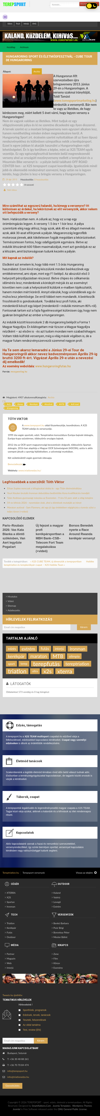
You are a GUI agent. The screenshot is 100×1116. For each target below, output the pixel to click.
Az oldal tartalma (31, 1024)
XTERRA (11, 892)
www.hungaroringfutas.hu (53, 366)
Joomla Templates (62, 1105)
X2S (9, 897)
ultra (35, 671)
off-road (75, 404)
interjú (59, 649)
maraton (38, 656)
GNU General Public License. (72, 1109)
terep (20, 404)
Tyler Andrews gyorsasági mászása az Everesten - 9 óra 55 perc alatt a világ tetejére (50, 497)
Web (9, 963)
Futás (9, 932)
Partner (10, 953)
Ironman (77, 648)
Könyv (56, 963)
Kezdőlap (11, 47)
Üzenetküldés (12, 1085)
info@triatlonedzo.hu (18, 1076)
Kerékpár (11, 927)
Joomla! (16, 1109)
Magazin (11, 958)
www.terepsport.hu (34, 425)
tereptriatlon (77, 663)
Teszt (18, 23)
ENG (34, 23)
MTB (62, 404)
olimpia (74, 656)
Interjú (26, 23)
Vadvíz (56, 897)
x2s (9, 404)
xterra (64, 671)
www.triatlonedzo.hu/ (29, 470)
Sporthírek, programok (34, 1010)
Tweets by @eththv (12, 995)
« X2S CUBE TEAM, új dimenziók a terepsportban (56, 561)
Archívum (24, 47)
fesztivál (49, 404)
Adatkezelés (14, 610)
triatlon (17, 671)
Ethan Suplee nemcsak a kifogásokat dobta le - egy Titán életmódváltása (44, 488)
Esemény (58, 967)
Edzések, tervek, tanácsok (36, 1015)
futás (45, 648)
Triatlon (10, 923)
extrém (28, 648)
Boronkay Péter (61, 932)
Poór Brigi (58, 927)
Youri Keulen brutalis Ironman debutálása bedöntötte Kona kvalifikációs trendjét (48, 493)
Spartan (11, 902)
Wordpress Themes (82, 1105)
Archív (51, 397)
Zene (56, 953)
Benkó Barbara (61, 923)
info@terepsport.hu (17, 1070)
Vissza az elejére (86, 872)
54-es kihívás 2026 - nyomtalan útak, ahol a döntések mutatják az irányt (44, 502)
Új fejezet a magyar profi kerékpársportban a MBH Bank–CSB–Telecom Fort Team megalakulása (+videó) (50, 538)
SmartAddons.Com (41, 1105)
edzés (12, 649)
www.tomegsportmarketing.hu (75, 100)
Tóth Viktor (12, 190)
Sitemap (12, 605)
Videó (11, 601)
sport (11, 664)
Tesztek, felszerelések (34, 1020)
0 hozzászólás (41, 179)
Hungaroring (13, 408)
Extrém (57, 906)
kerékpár (34, 404)
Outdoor (11, 937)
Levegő (57, 902)
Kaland (57, 892)
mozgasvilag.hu (19, 371)
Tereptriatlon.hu (11, 872)
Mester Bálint (60, 937)
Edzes (10, 23)
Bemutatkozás (17, 464)
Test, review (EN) (32, 1029)
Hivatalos (12, 596)
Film (55, 958)
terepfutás (46, 664)
